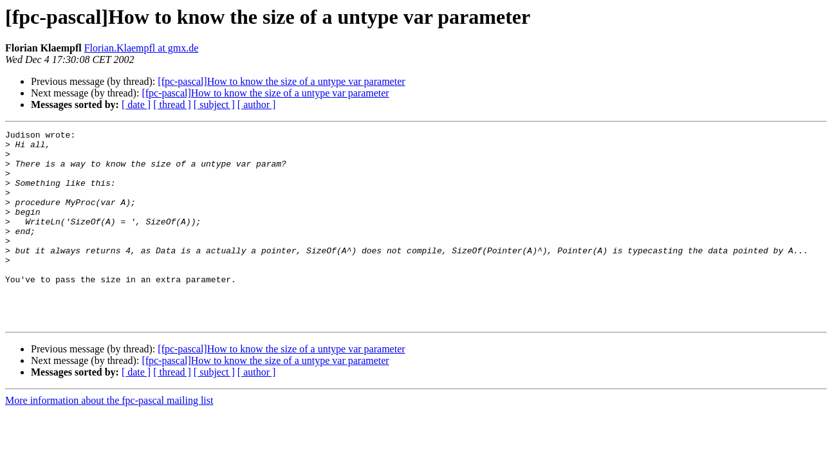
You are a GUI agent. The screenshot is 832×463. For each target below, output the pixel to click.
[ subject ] (214, 104)
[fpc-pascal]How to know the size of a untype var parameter (281, 81)
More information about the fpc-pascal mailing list (109, 438)
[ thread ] (172, 104)
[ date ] (136, 104)
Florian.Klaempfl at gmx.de (141, 47)
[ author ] (256, 104)
